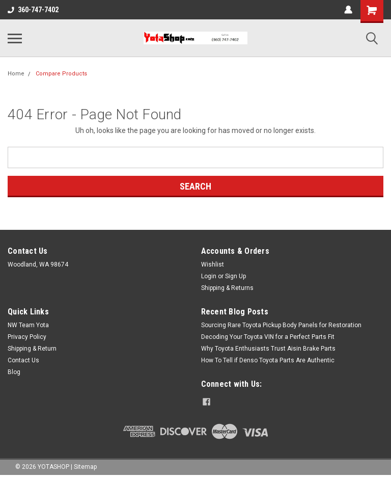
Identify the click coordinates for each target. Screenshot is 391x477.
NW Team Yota (28, 325)
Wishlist (212, 264)
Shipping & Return (32, 348)
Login (208, 276)
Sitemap (85, 466)
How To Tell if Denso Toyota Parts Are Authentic (267, 360)
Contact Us (23, 360)
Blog (14, 372)
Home (16, 73)
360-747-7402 (33, 10)
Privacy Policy (27, 336)
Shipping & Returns (227, 288)
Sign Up (235, 276)
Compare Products (61, 73)
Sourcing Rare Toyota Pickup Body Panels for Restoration (281, 325)
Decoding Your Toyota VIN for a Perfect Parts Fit (267, 336)
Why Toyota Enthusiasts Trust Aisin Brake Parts (268, 348)
